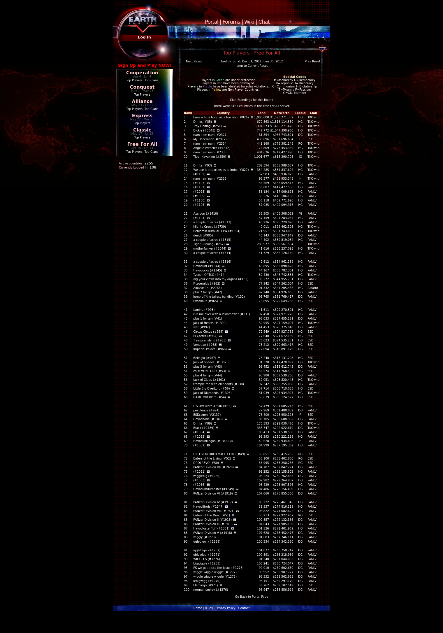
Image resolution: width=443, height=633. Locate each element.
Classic (142, 130)
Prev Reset (312, 61)
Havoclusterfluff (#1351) (211, 528)
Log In (144, 37)
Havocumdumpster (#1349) (213, 489)
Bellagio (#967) (204, 358)
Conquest (142, 87)
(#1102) (199, 174)
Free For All (142, 144)
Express (142, 115)
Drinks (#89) (202, 423)
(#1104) (199, 218)
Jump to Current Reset (251, 65)
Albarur (312, 288)
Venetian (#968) (205, 344)
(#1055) (199, 436)
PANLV (312, 174)
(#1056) (199, 484)
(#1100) (199, 200)
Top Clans (152, 80)
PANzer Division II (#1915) (212, 519)
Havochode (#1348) (208, 419)
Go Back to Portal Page (251, 596)
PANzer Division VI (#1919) (213, 493)
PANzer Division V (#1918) (212, 532)
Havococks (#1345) (207, 270)
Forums (231, 22)
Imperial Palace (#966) (210, 349)
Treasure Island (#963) (209, 340)
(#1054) (199, 432)
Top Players (134, 80)
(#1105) (199, 204)
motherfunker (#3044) (209, 248)
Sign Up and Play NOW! (145, 65)
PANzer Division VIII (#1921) (214, 511)
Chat (264, 22)
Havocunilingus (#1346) (210, 441)
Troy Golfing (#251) (207, 126)
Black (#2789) (203, 427)
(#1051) (199, 471)
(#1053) (199, 480)
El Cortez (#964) (205, 336)
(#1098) (199, 191)
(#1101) (199, 187)
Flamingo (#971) (205, 585)
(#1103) (199, 183)
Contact (243, 608)
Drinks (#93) (202, 165)
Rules (209, 608)
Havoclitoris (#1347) (208, 506)
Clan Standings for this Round (251, 99)
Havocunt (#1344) (206, 266)
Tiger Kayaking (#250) (209, 156)
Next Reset (194, 61)
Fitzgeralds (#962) (206, 283)
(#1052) (199, 445)
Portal (211, 22)
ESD (310, 139)
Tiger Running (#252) (209, 244)
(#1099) (199, 196)
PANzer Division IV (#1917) (213, 502)
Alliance (142, 101)
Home (198, 608)
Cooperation (142, 73)
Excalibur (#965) (205, 301)
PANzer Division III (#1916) (213, 524)
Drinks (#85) (202, 121)
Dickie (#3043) (204, 130)
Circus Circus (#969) (208, 331)
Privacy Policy (225, 608)
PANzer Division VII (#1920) (213, 467)
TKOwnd (313, 117)
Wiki (249, 22)
